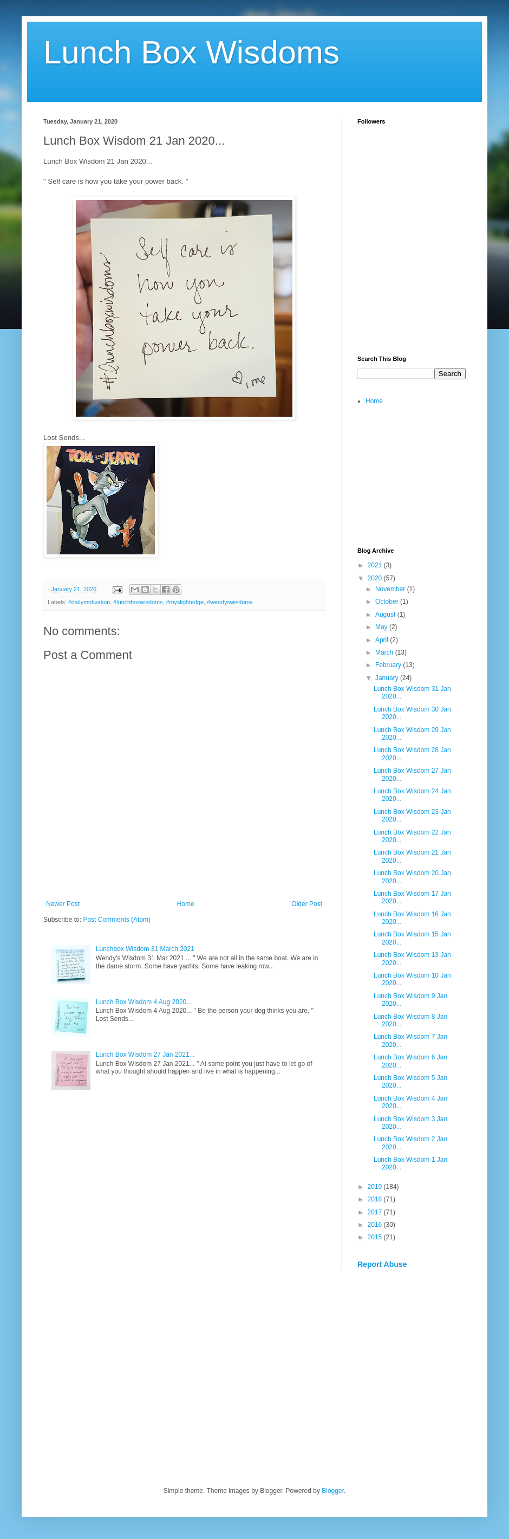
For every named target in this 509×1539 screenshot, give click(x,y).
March (385, 652)
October (387, 601)
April (382, 640)
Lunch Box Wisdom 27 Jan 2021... (145, 1054)
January (387, 678)
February (389, 665)
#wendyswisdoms (230, 602)
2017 (376, 1212)
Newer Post (63, 904)
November (391, 589)
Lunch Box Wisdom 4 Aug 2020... (144, 1002)
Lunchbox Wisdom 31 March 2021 (145, 949)
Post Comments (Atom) (117, 919)
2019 (376, 1187)
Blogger (333, 1491)
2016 (376, 1224)
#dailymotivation (89, 602)
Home (185, 904)
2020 (376, 578)
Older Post (306, 904)
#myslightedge (185, 602)
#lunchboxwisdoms (137, 602)
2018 (376, 1199)
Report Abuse (382, 1264)
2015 (376, 1237)
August (386, 614)
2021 (376, 565)
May (382, 627)
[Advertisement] (411, 285)
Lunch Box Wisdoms (191, 52)
